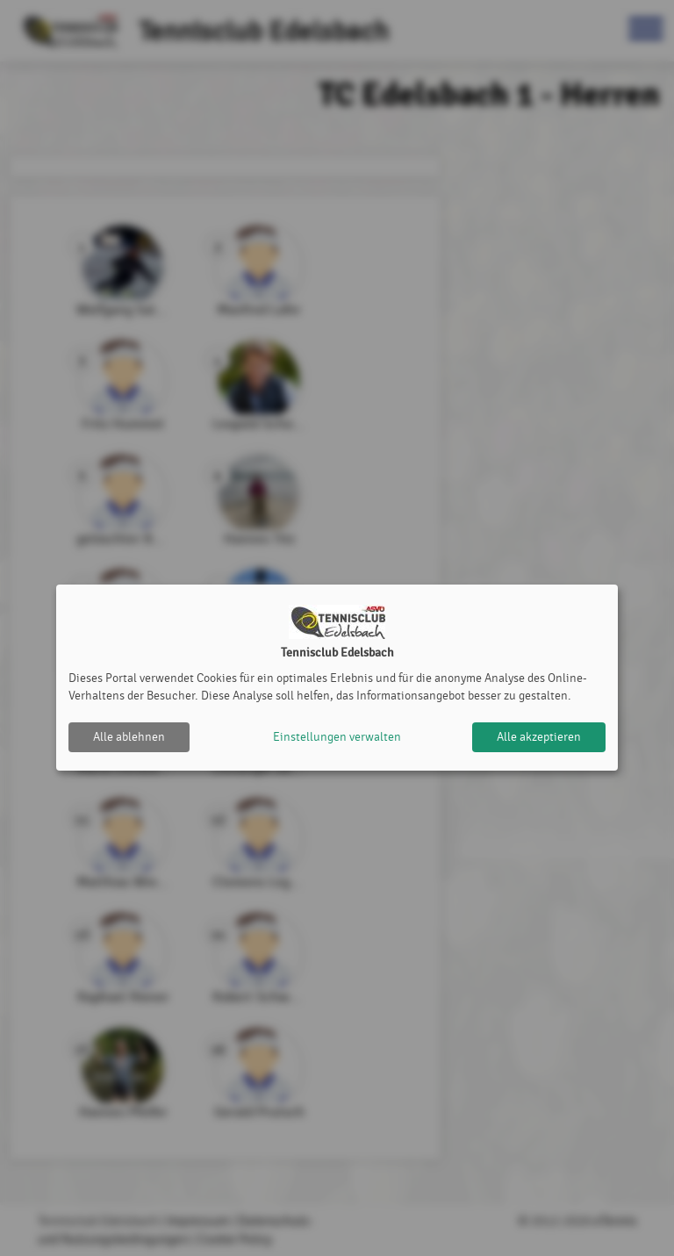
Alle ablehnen (129, 736)
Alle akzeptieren (539, 736)
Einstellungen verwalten (337, 736)
